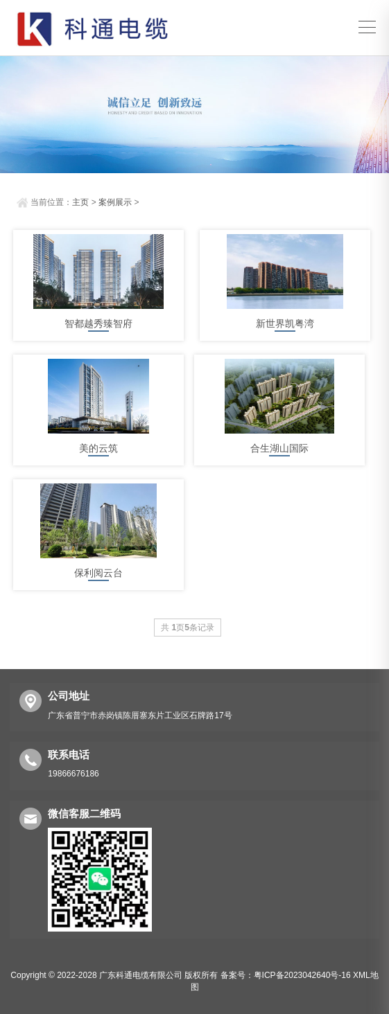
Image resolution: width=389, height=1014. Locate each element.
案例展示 (115, 202)
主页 (80, 202)
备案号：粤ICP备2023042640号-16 (286, 975)
